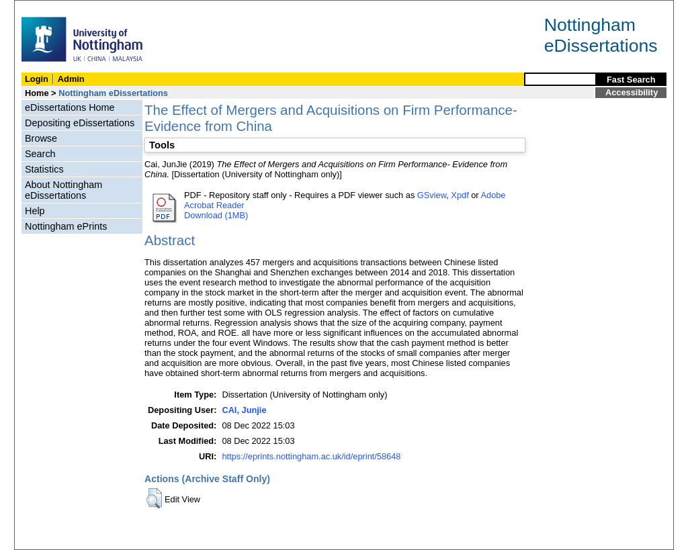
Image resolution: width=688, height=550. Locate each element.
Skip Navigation (44, 7)
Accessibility (631, 92)
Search (40, 153)
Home (37, 93)
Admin (71, 79)
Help (35, 210)
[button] (154, 498)
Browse (41, 138)
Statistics (44, 169)
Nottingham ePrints (66, 226)
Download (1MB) (216, 215)
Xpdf (459, 195)
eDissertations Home (70, 107)
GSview (431, 195)
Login (36, 79)
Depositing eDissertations (79, 123)
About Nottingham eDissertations (63, 190)
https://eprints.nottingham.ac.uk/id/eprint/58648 (311, 456)
